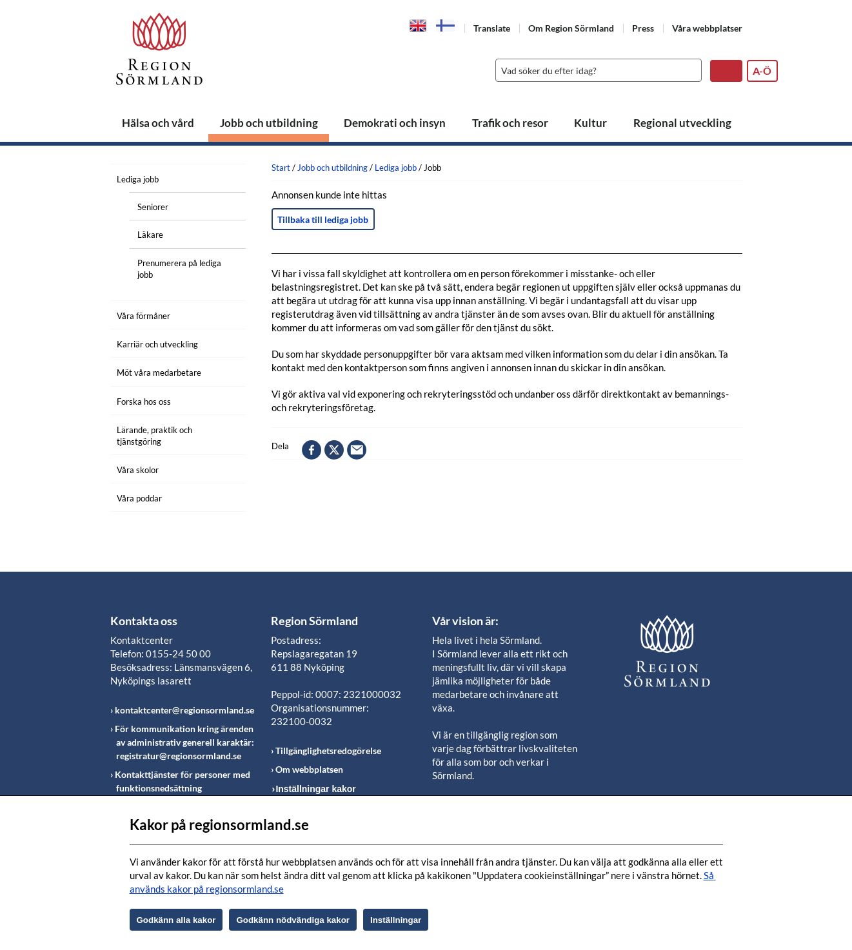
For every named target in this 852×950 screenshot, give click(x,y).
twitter (334, 450)
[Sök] (595, 70)
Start (281, 167)
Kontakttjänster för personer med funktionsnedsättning (182, 781)
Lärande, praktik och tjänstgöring (154, 436)
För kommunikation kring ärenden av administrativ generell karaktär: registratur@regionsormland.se (184, 742)
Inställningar (395, 920)
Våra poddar (139, 498)
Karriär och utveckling (157, 344)
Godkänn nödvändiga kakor (293, 920)
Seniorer (152, 207)
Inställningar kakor (315, 789)
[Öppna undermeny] (226, 177)
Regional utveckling (682, 123)
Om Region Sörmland (571, 28)
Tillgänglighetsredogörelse (328, 750)
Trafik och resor (510, 123)
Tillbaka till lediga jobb (322, 219)
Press (643, 28)
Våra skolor (138, 470)
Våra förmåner (143, 316)
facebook (311, 450)
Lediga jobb (138, 179)
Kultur (590, 123)
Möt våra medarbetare (159, 372)
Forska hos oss (144, 401)
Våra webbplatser (707, 28)
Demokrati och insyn (395, 123)
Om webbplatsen (309, 769)
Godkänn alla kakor (176, 920)
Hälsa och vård (158, 123)
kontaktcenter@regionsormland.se (184, 709)
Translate (491, 28)
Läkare (150, 234)
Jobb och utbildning (269, 123)
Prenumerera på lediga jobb (179, 269)
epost (356, 450)
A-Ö (762, 70)
